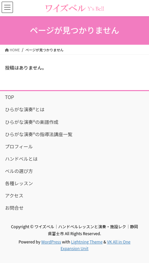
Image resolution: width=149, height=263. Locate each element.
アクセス (14, 195)
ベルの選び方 (19, 171)
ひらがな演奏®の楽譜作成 (32, 122)
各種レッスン (19, 183)
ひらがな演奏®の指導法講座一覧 (39, 134)
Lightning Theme (87, 241)
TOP (9, 97)
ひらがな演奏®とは (25, 109)
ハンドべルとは (21, 158)
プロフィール (19, 146)
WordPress (51, 241)
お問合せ (14, 207)
